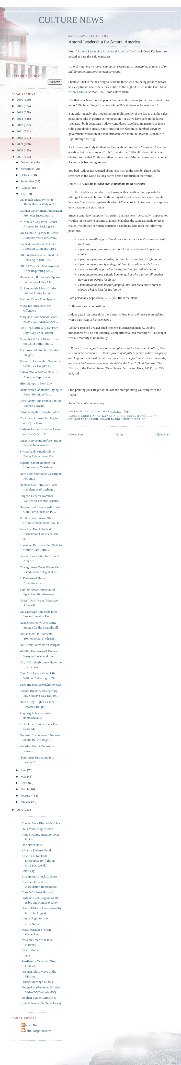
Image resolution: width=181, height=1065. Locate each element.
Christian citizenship (98, 415)
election (139, 419)
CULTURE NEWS (71, 20)
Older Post (162, 434)
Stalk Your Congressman (37, 829)
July (24, 194)
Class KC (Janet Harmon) (38, 892)
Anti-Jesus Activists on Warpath (40, 645)
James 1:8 (74, 184)
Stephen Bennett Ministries (39, 997)
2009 (20, 144)
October (26, 175)
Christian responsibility (136, 415)
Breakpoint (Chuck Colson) (39, 876)
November (28, 168)
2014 (20, 112)
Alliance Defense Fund (36, 850)
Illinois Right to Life (35, 918)
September (28, 181)
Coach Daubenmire (115, 419)
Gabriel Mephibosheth (37, 1031)
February (27, 795)
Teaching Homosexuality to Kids (40, 684)
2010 (20, 137)
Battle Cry (28, 871)
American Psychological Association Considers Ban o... (39, 534)
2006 (20, 809)
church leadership (83, 419)
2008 (20, 150)
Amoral (73, 66)
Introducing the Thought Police (39, 412)
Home (120, 434)
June (24, 770)
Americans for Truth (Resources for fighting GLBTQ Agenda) (38, 860)
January (26, 802)
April (24, 783)
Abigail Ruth (31, 1025)
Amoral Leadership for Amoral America (103, 51)
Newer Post (75, 434)
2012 (20, 125)
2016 (20, 99)
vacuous (80, 207)
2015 (20, 106)
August (26, 187)
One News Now (32, 845)
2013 (20, 118)
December (27, 162)
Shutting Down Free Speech (37, 299)
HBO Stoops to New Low (36, 383)
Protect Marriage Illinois (37, 982)
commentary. (97, 403)
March (25, 789)
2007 (20, 156)
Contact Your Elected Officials (41, 823)
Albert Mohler (31, 950)
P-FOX (26, 955)
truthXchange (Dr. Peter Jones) (41, 1003)
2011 (20, 131)
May (24, 776)
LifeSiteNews (30, 924)
